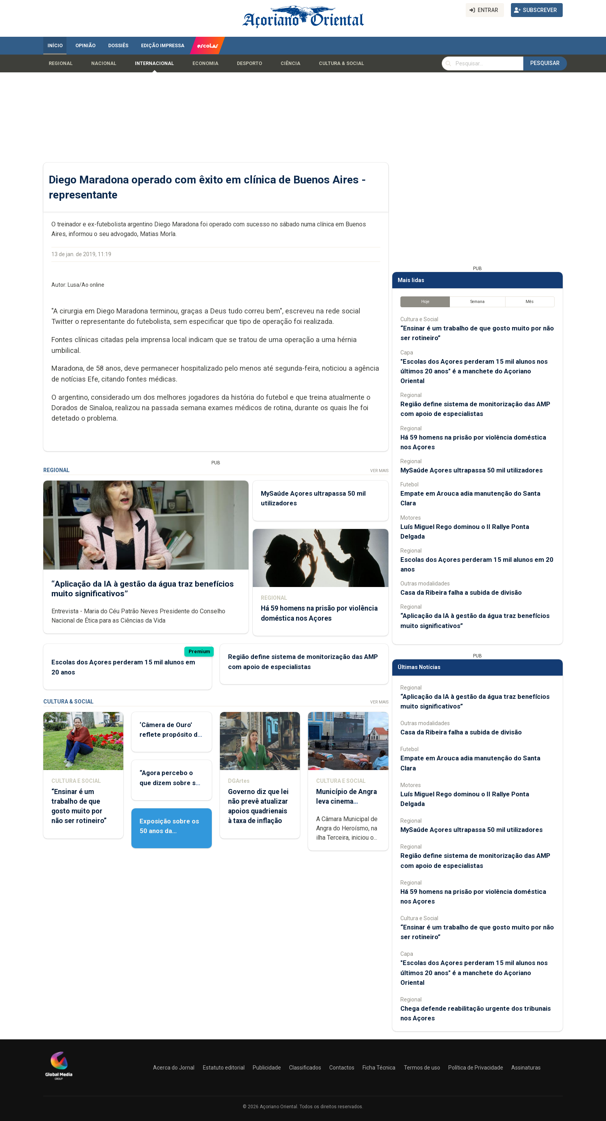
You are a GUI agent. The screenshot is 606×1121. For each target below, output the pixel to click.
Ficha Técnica (379, 1068)
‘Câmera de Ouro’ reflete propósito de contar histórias (170, 734)
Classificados (305, 1068)
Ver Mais (379, 470)
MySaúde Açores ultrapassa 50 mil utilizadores (471, 470)
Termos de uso (422, 1068)
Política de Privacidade (475, 1068)
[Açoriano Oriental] (58, 1081)
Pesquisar (545, 63)
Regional (61, 63)
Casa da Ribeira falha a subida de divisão (461, 592)
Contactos (341, 1068)
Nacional (103, 63)
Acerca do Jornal (173, 1068)
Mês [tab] (530, 301)
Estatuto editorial (224, 1068)
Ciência (290, 63)
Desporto (249, 63)
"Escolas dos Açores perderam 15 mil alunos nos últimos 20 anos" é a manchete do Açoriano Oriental (474, 371)
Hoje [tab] (425, 301)
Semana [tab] (477, 301)
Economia (205, 63)
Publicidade (267, 1068)
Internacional (154, 63)
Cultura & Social (341, 63)
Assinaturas (526, 1068)
